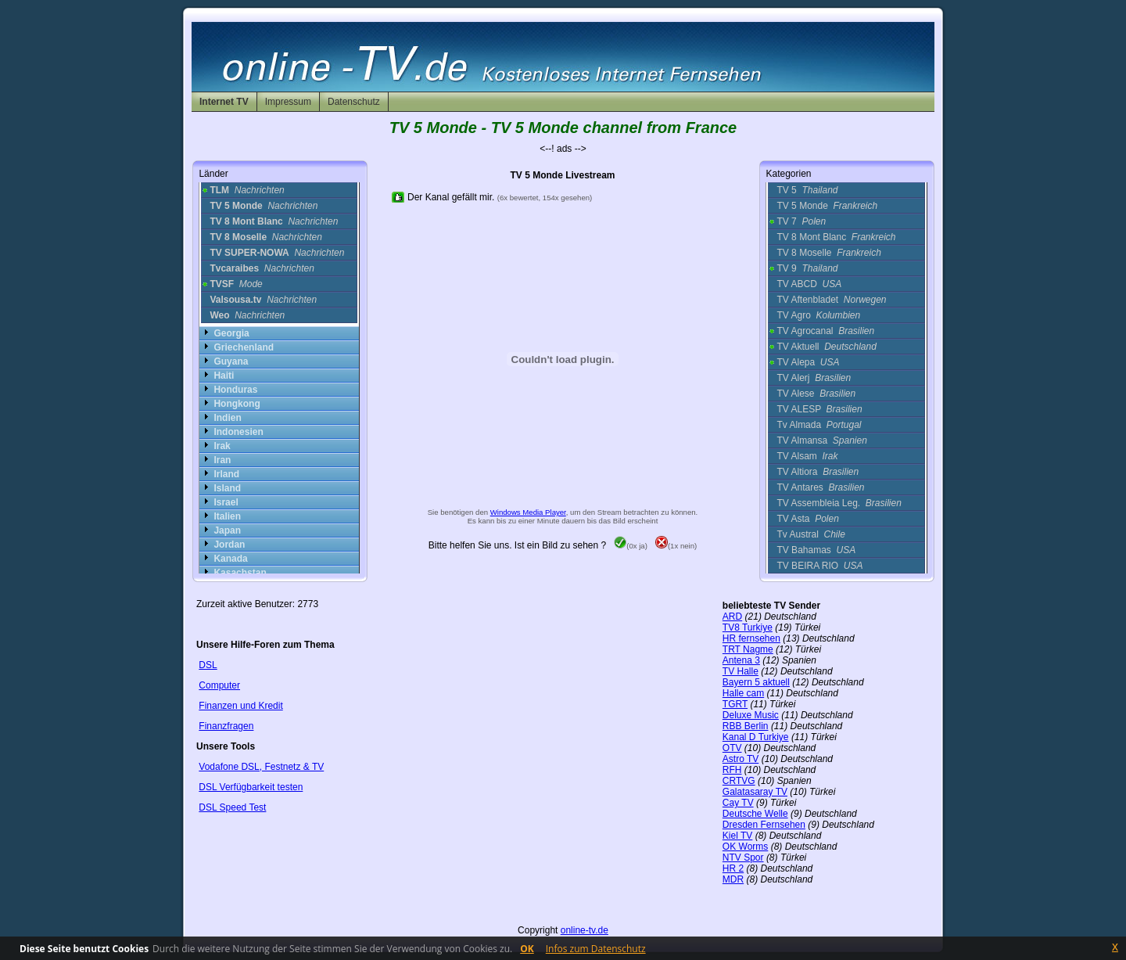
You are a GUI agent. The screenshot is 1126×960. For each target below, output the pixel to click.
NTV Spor (743, 857)
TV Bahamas (815, 550)
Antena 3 (741, 660)
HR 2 (733, 868)
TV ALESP (819, 409)
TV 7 (801, 221)
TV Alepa (807, 362)
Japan (227, 530)
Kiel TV (737, 835)
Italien (227, 516)
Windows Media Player (528, 512)
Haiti (223, 375)
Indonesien (238, 431)
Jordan (229, 544)
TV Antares (820, 487)
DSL (208, 665)
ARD (732, 616)
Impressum (288, 101)
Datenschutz (354, 101)
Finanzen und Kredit (240, 705)
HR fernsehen (751, 638)
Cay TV (738, 802)
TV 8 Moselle (828, 252)
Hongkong (236, 403)
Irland (226, 474)
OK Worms (745, 846)
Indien (227, 417)
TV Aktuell (826, 346)
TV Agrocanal (825, 330)
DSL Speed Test (232, 807)
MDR (733, 879)
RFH (732, 769)
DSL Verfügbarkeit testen (251, 787)
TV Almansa (821, 440)
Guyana (230, 361)
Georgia (231, 333)
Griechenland (243, 347)
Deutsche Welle (755, 813)
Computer (219, 685)
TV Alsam (806, 456)
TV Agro (818, 315)
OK (527, 948)
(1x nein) (676, 545)
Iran (222, 460)
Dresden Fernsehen (764, 824)
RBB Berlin (746, 726)
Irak (221, 445)
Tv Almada (818, 424)
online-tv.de (584, 930)
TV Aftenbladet (831, 299)
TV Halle (740, 671)
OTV (732, 747)
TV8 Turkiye (748, 627)
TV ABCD (808, 284)
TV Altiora (817, 471)
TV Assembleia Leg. (838, 503)
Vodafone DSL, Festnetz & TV (261, 766)
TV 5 (806, 190)
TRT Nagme (748, 649)
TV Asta (807, 518)
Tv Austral (810, 534)
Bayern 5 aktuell (756, 682)
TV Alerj (813, 377)
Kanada (230, 558)
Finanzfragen (226, 726)
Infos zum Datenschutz (596, 948)
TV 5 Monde (826, 205)
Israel (225, 502)
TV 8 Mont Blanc (835, 237)
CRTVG (739, 780)
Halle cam (743, 693)
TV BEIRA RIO (819, 565)
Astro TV (740, 758)
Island (227, 488)
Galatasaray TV (755, 791)
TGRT (735, 704)
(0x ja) (630, 545)
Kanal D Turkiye (756, 737)
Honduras (235, 389)
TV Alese (815, 393)
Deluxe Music (751, 715)
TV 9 (806, 268)
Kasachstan (239, 572)
